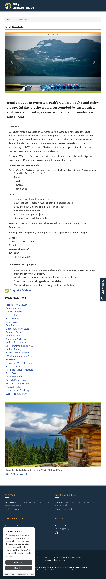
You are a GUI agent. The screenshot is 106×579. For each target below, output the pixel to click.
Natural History (14, 386)
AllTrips (17, 4)
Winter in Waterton (16, 393)
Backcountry (13, 359)
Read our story (12, 509)
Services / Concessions (18, 383)
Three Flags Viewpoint (18, 352)
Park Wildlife (13, 366)
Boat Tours (11, 321)
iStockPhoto (56, 34)
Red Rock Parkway (16, 342)
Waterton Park (21, 19)
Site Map (44, 557)
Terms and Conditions (25, 575)
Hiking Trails (13, 315)
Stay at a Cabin (20, 290)
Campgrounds (13, 308)
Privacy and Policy (58, 557)
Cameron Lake (13, 332)
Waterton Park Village (18, 390)
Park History (13, 318)
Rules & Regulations (16, 380)
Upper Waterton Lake (17, 328)
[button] (12, 62)
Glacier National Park (23, 8)
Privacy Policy (9, 575)
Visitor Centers (14, 311)
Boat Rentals (12, 325)
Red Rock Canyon (15, 349)
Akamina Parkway (16, 339)
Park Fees (11, 373)
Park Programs (14, 376)
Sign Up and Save (63, 509)
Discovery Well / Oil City (19, 363)
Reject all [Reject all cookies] (18, 568)
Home (9, 19)
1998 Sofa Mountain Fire (19, 356)
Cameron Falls (13, 335)
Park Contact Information (19, 369)
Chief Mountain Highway (19, 345)
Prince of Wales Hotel (17, 304)
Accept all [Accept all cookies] (18, 562)
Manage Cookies (74, 557)
